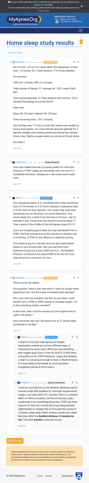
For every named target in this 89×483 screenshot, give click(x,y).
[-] (11, 62)
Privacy (49, 476)
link (19, 148)
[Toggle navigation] (81, 30)
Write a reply (15, 440)
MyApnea (20, 475)
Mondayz (20, 62)
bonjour (25, 382)
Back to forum (15, 52)
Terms (40, 476)
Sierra (19, 197)
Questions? (67, 476)
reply (15, 148)
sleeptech (21, 162)
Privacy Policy (43, 11)
